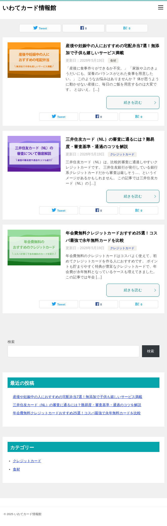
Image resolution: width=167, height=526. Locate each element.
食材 (113, 60)
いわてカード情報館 (29, 7)
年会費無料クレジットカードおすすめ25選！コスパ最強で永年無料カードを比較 (77, 413)
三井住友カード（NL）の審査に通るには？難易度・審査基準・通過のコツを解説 (77, 405)
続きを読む (140, 102)
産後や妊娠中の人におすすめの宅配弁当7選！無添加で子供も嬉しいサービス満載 (77, 397)
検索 (11, 342)
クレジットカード (122, 154)
